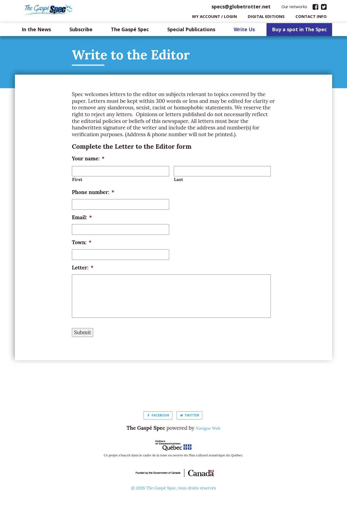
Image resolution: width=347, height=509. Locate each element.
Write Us (244, 31)
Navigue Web (208, 429)
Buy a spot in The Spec (299, 31)
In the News (36, 31)
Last (178, 180)
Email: (82, 218)
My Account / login (214, 17)
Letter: (83, 269)
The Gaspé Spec (130, 31)
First (77, 180)
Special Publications (191, 31)
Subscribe (80, 31)
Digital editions (266, 17)
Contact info (311, 17)
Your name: (88, 160)
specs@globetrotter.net (241, 8)
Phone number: (93, 193)
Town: (81, 243)
